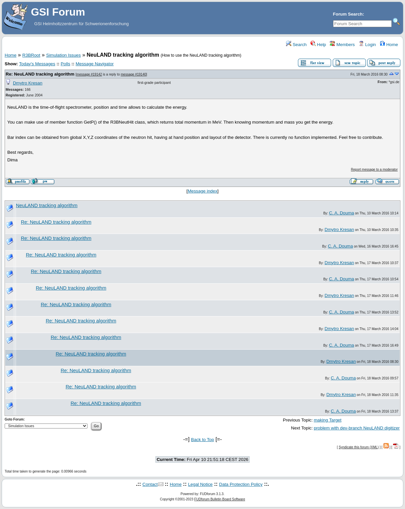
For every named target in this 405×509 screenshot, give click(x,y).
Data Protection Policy (240, 484)
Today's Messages (37, 63)
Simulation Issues (63, 55)
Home (389, 44)
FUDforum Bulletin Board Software (219, 499)
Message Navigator (95, 63)
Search (296, 44)
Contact (150, 484)
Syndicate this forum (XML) (359, 447)
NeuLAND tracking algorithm (47, 205)
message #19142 (89, 74)
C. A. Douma (341, 212)
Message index (202, 191)
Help (318, 44)
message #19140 (133, 74)
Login (367, 44)
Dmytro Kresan (27, 83)
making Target (327, 420)
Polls (65, 63)
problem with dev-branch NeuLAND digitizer (357, 427)
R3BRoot (31, 55)
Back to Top (202, 439)
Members (342, 44)
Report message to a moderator (374, 169)
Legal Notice (200, 484)
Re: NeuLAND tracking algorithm (40, 74)
